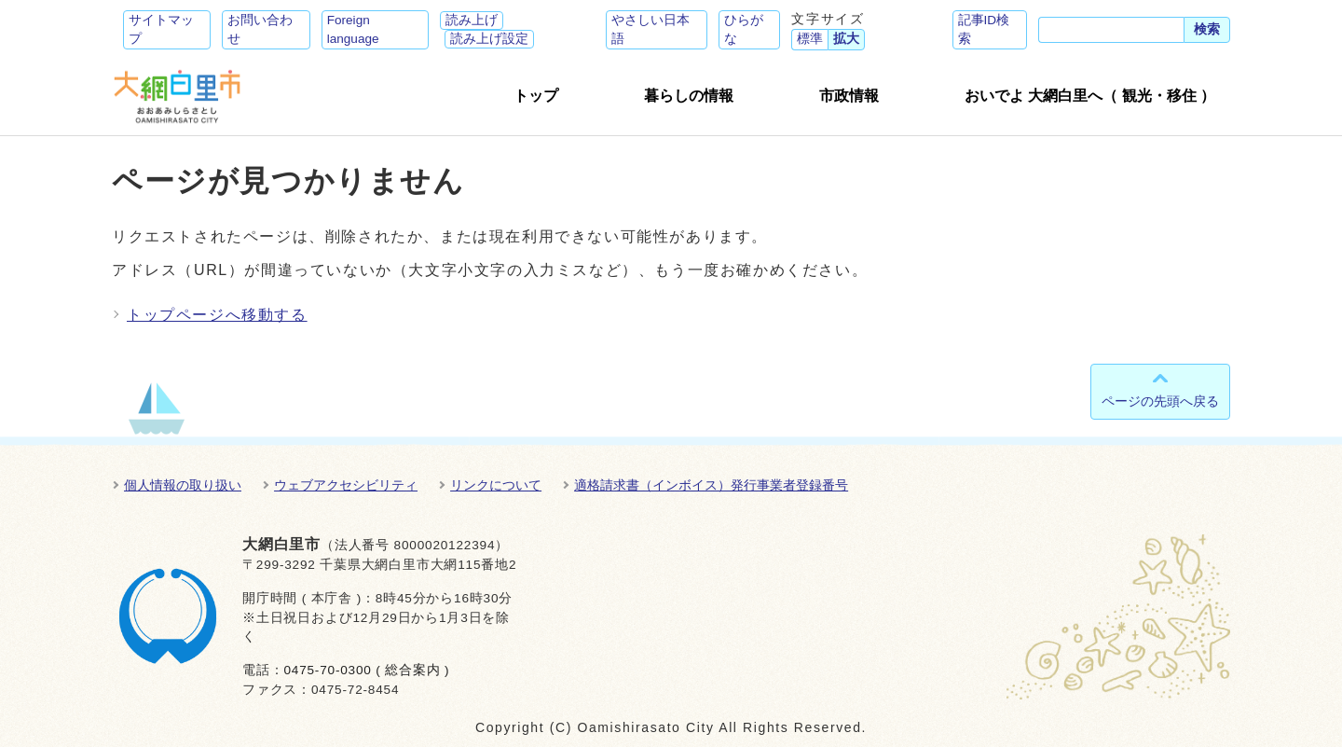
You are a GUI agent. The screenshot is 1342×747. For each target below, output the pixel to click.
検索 (1207, 29)
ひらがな (743, 29)
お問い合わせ (260, 29)
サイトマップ (161, 29)
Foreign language (353, 29)
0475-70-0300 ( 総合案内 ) (366, 670)
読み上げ (471, 20)
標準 (810, 39)
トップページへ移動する (217, 315)
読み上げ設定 (489, 39)
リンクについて (495, 484)
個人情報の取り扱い (182, 484)
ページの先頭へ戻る (1160, 401)
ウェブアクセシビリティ (346, 484)
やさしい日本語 (650, 29)
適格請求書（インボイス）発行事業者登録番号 (711, 484)
